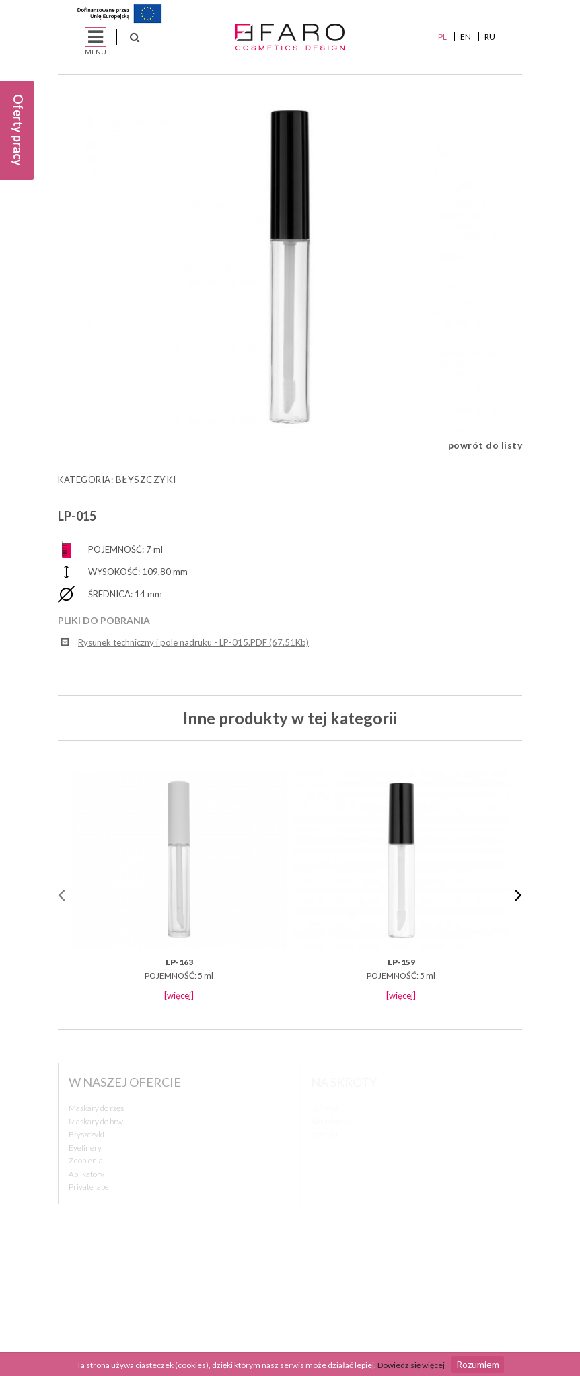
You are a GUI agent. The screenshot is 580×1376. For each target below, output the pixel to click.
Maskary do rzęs (96, 1108)
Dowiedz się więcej (411, 1365)
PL (442, 37)
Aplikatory (86, 1174)
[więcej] (179, 995)
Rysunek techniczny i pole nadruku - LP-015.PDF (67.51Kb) (185, 641)
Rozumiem (477, 1364)
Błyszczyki (146, 479)
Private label (90, 1187)
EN (465, 37)
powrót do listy (485, 445)
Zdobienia (86, 1160)
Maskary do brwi (97, 1121)
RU (489, 37)
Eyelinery (85, 1148)
